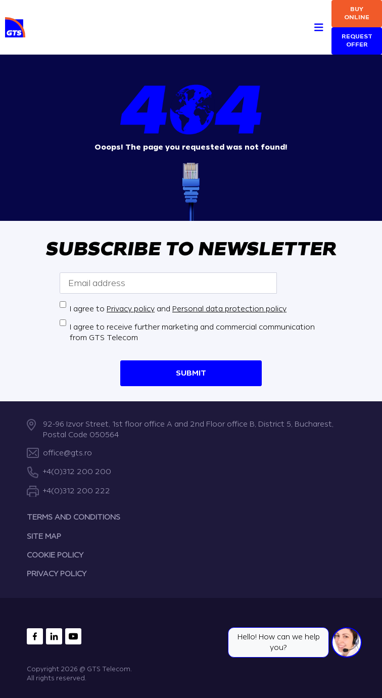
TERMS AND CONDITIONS (73, 517)
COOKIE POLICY (55, 555)
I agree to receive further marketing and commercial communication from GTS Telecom (192, 332)
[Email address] (168, 283)
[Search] (300, 16)
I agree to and (178, 309)
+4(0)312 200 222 (76, 491)
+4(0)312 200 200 (77, 472)
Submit (191, 373)
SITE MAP (44, 536)
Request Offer (357, 41)
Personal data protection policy (229, 309)
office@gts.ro (67, 453)
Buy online (356, 13)
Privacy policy (131, 309)
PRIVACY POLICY (56, 574)
